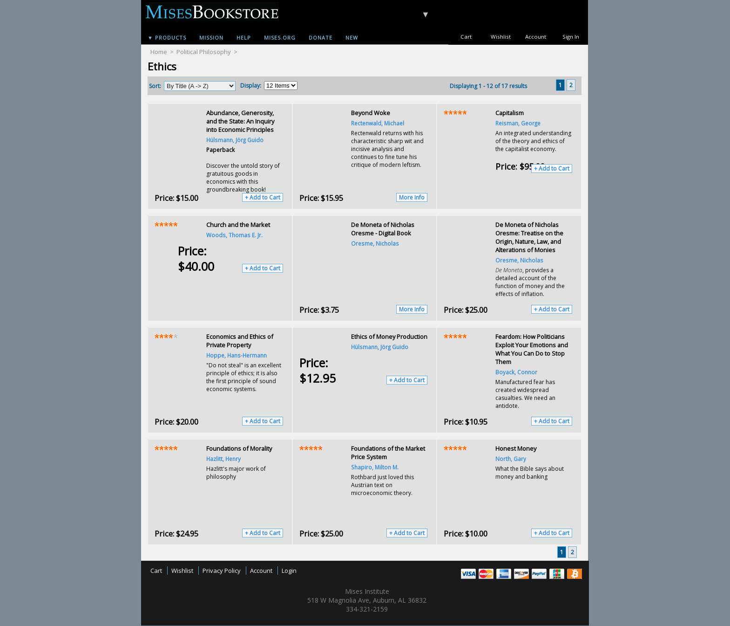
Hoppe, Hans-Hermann (236, 355)
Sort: (155, 86)
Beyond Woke (370, 113)
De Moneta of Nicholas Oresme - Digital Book (382, 228)
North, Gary (510, 458)
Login (289, 570)
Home (158, 52)
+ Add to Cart (262, 197)
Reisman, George (518, 123)
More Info (412, 197)
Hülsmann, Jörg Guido (235, 140)
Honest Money (515, 448)
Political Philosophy (203, 52)
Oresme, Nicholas (375, 243)
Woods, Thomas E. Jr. (234, 235)
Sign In (570, 36)
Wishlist (501, 36)
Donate (320, 37)
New (351, 37)
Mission (211, 37)
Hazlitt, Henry (223, 458)
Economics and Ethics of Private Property (239, 340)
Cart (466, 36)
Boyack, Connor (516, 372)
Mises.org (280, 37)
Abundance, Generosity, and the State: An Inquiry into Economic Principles (240, 121)
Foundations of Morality (239, 448)
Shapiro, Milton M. (375, 467)
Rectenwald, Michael (377, 123)
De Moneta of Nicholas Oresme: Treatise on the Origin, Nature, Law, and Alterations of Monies (529, 237)
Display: (250, 85)
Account (535, 36)
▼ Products (167, 37)
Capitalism (509, 113)
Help (244, 37)
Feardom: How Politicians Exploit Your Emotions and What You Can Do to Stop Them (531, 349)
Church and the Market (238, 224)
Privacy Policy (222, 570)
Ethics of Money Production (389, 336)
